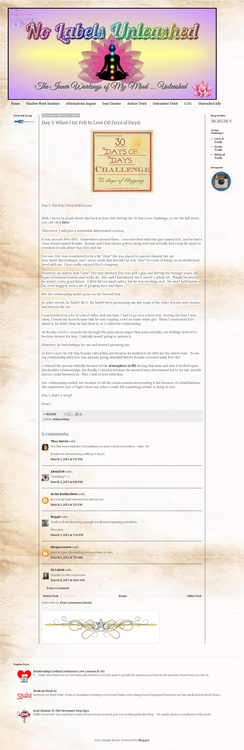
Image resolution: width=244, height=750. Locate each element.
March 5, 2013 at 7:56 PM (67, 535)
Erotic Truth (218, 148)
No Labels (57, 570)
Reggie (56, 517)
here (65, 222)
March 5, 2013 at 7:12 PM (66, 504)
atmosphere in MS (122, 366)
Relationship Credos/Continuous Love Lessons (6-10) (69, 671)
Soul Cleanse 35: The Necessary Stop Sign (61, 710)
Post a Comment (58, 588)
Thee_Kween (60, 441)
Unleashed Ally (210, 103)
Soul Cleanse (111, 103)
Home (15, 103)
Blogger (143, 740)
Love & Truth (219, 140)
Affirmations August (81, 103)
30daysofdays (61, 419)
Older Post (194, 596)
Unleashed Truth (165, 103)
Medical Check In (45, 691)
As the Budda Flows (64, 494)
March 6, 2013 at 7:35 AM (67, 557)
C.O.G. (188, 103)
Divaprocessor (61, 547)
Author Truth (137, 103)
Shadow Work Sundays (43, 103)
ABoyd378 (58, 471)
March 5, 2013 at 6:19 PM (67, 482)
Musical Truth (219, 156)
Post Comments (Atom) (76, 602)
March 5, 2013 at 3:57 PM (67, 459)
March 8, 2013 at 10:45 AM (68, 580)
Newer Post (50, 596)
